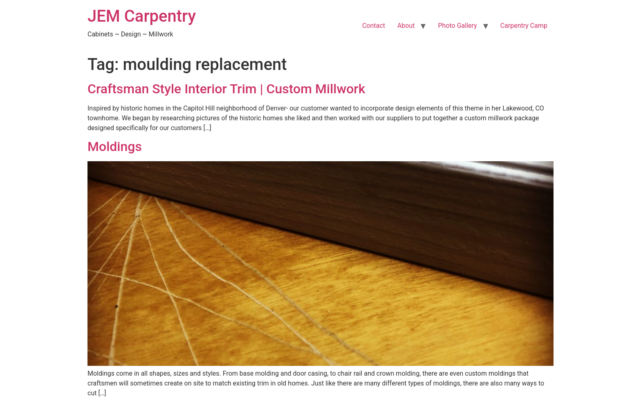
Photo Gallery (457, 25)
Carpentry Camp (523, 25)
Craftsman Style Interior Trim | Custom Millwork (226, 89)
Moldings (114, 146)
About (406, 25)
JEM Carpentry (141, 16)
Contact (373, 25)
